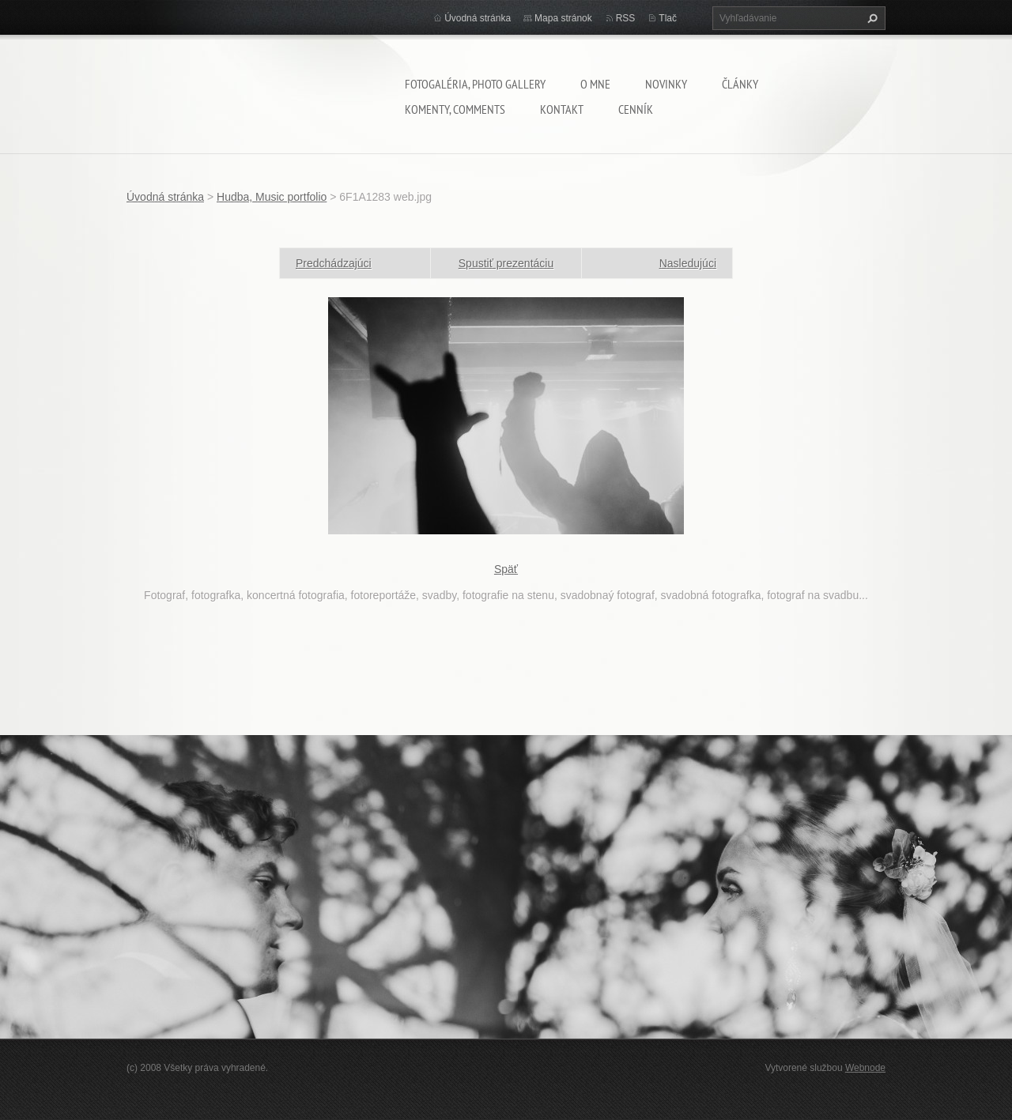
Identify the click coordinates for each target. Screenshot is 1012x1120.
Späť (506, 569)
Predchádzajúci (334, 263)
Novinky (666, 84)
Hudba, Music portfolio (272, 196)
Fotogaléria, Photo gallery (475, 84)
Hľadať (870, 18)
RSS (626, 18)
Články (740, 84)
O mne (595, 84)
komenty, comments (455, 109)
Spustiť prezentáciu (506, 263)
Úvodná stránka (477, 18)
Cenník (635, 109)
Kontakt (561, 109)
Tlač (668, 18)
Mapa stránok (563, 18)
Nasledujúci (687, 263)
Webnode (865, 1067)
